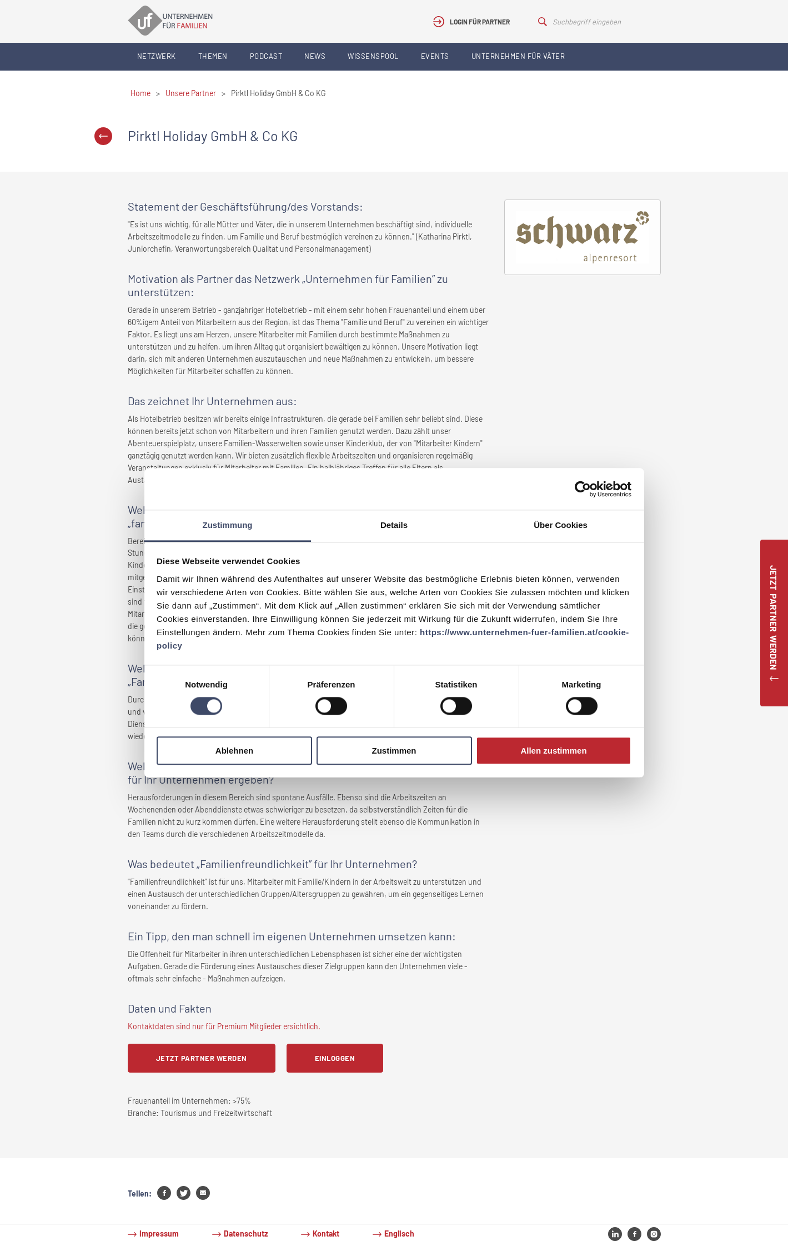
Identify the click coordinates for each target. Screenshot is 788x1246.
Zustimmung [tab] (228, 525)
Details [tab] (394, 525)
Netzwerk (156, 56)
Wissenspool (373, 56)
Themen (213, 56)
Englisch (399, 1233)
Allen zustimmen (553, 750)
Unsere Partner (190, 93)
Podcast (266, 56)
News (314, 56)
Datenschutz (246, 1233)
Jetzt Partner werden (201, 1058)
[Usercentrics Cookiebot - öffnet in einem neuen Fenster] (582, 489)
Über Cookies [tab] (561, 525)
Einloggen (335, 1058)
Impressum (159, 1233)
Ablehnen (234, 750)
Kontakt (326, 1233)
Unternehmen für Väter (518, 56)
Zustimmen (394, 750)
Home (140, 93)
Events (435, 56)
